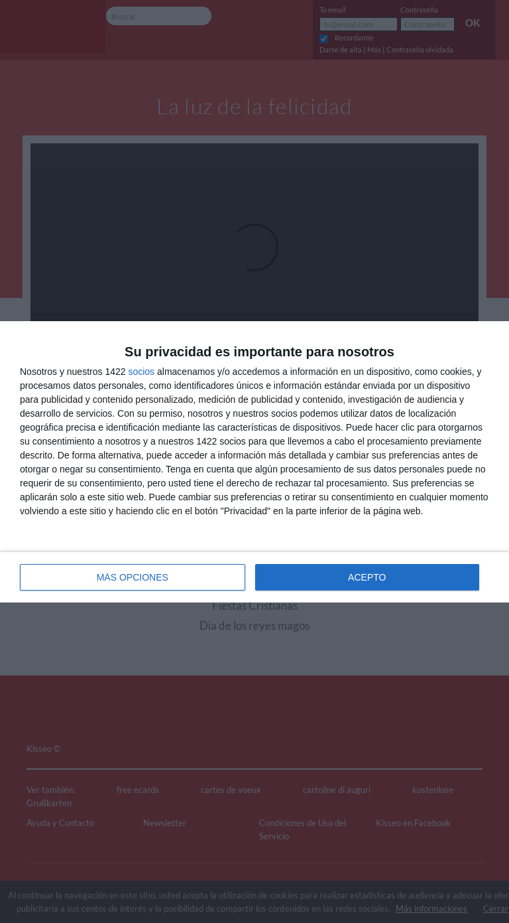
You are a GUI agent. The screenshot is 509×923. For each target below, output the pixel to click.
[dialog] (254, 462)
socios (141, 371)
